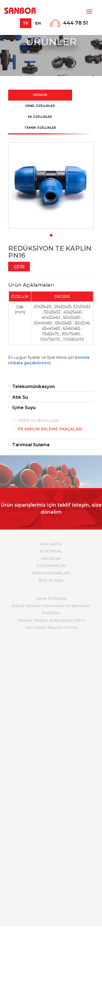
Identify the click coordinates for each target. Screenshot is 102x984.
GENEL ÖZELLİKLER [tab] (40, 106)
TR (25, 23)
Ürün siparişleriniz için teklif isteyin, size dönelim (51, 508)
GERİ (19, 266)
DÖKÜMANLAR (51, 565)
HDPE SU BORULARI (38, 420)
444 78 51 (75, 23)
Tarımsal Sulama (31, 444)
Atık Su (20, 397)
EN (38, 23)
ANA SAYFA (51, 544)
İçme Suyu (24, 407)
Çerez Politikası (51, 598)
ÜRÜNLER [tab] (40, 95)
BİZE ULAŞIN (51, 580)
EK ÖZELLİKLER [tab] (40, 117)
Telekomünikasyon (33, 386)
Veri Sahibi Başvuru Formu (51, 627)
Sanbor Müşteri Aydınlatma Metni (51, 620)
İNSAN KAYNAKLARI (51, 573)
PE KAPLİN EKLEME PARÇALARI (50, 429)
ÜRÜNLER (51, 558)
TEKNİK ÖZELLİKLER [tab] (40, 128)
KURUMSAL (51, 551)
